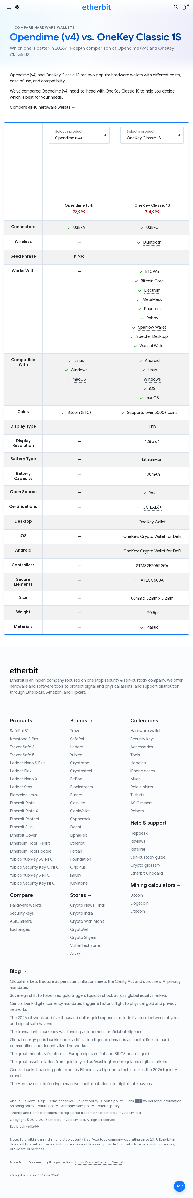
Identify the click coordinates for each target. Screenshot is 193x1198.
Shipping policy (22, 1106)
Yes (152, 492)
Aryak (75, 953)
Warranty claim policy (78, 1106)
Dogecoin (139, 903)
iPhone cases (142, 771)
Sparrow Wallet (152, 327)
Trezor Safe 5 (22, 755)
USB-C (152, 227)
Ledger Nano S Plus (28, 763)
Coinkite (77, 803)
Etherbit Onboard (146, 873)
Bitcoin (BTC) (79, 412)
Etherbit (77, 843)
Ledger (76, 747)
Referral (137, 849)
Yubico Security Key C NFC (34, 867)
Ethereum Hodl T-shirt (30, 843)
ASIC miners (21, 921)
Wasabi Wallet (152, 345)
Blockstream (81, 787)
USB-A (79, 227)
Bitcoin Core (152, 281)
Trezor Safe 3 (22, 747)
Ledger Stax (21, 787)
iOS (152, 388)
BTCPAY (152, 271)
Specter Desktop (152, 336)
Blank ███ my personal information (153, 1101)
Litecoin (137, 911)
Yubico (76, 755)
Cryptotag (79, 763)
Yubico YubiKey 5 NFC (30, 875)
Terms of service (61, 1101)
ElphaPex (78, 835)
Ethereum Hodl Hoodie (30, 851)
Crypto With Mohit (87, 921)
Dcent (75, 827)
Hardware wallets (26, 905)
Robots (137, 811)
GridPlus (78, 867)
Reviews (138, 841)
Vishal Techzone (85, 945)
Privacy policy (88, 1101)
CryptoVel (79, 929)
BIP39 (79, 257)
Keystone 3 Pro (24, 739)
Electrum (152, 290)
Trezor (76, 730)
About (15, 1101)
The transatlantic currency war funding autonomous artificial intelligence (76, 1031)
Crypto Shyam (83, 937)
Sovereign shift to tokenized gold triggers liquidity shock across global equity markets (88, 995)
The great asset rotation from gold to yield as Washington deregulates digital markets (88, 1061)
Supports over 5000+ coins (152, 412)
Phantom (152, 308)
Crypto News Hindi (87, 905)
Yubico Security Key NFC (32, 883)
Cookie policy (112, 1101)
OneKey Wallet (152, 522)
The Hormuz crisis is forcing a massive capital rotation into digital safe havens (81, 1083)
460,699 (32, 1127)
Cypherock (80, 819)
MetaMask (152, 299)
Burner (76, 795)
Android (152, 360)
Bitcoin (136, 895)
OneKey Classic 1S (63, 75)
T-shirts (137, 795)
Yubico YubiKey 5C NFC (31, 859)
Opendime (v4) (23, 75)
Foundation (80, 859)
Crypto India (81, 913)
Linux (79, 360)
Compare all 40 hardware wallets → (42, 107)
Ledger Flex (20, 771)
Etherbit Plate (22, 803)
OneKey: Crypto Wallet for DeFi (152, 536)
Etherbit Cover (23, 835)
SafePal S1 (19, 730)
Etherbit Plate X (24, 811)
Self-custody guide (147, 857)
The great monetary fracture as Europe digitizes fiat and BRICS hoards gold (79, 1053)
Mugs (135, 779)
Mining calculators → (155, 885)
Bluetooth (152, 242)
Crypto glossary (145, 865)
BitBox (76, 779)
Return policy (48, 1106)
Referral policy (108, 1106)
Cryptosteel (81, 771)
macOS (79, 379)
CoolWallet (80, 811)
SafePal (77, 739)
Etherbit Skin (21, 827)
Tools (135, 755)
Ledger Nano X (23, 779)
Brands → (81, 721)
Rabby (152, 318)
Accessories (141, 747)
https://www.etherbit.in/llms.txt (99, 1162)
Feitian (76, 851)
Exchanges (20, 929)
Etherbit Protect (24, 819)
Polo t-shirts (141, 787)
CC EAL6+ (152, 507)
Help (42, 1101)
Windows (79, 370)
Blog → (18, 971)
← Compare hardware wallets (42, 27)
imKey (75, 875)
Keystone (79, 883)
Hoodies (138, 763)
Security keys (22, 913)
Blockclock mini (24, 795)
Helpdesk (139, 833)
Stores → (81, 895)
